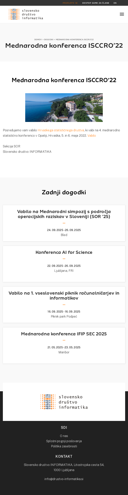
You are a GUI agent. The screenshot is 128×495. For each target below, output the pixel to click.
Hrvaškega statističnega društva (61, 130)
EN (115, 3)
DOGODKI (48, 39)
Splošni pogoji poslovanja (64, 441)
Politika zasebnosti (64, 446)
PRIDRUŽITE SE (70, 3)
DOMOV (38, 39)
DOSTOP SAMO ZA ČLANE (95, 3)
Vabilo (91, 135)
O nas (64, 436)
